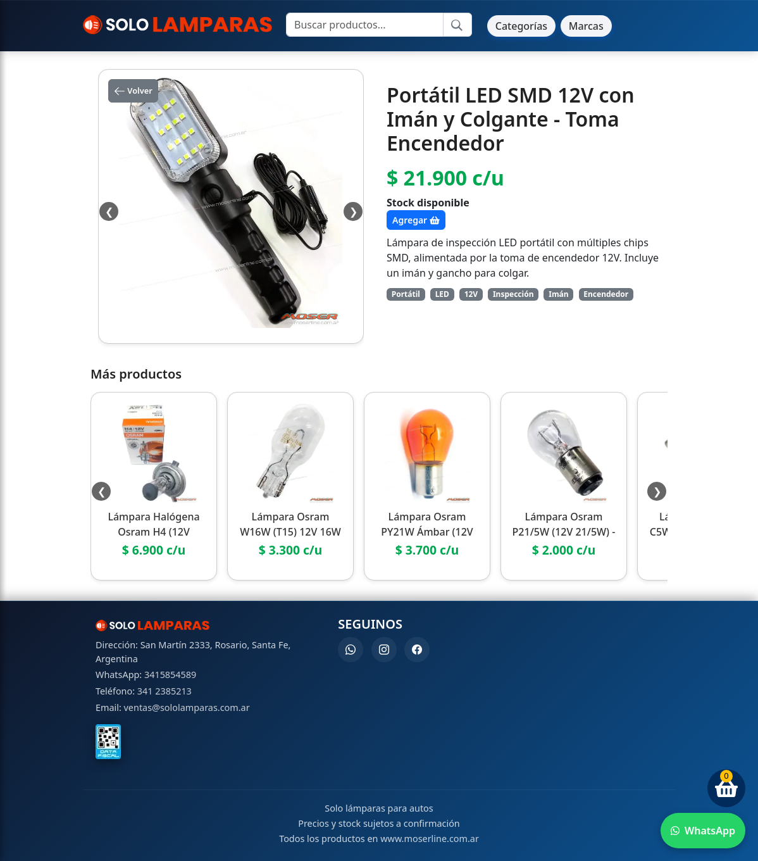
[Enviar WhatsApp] (703, 830)
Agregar (416, 220)
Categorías (521, 26)
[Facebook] (417, 649)
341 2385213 (164, 691)
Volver (133, 91)
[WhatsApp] (350, 649)
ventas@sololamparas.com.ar (187, 707)
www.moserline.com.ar (429, 839)
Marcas (586, 26)
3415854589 (170, 675)
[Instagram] (384, 649)
